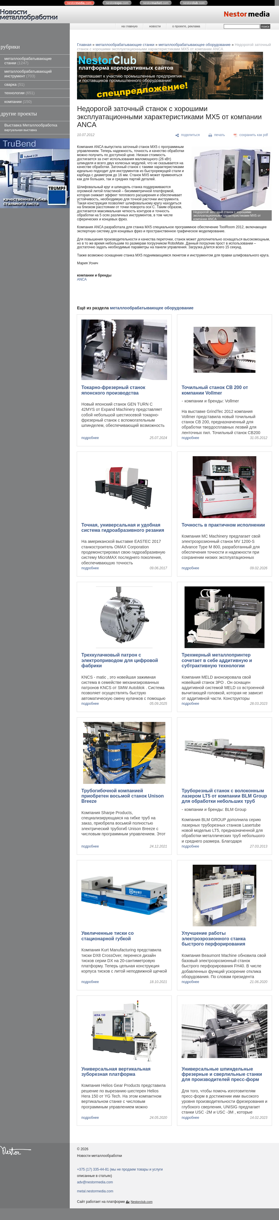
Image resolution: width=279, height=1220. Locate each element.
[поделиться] (187, 135)
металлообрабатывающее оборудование (195, 44)
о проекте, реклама (186, 26)
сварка (14, 84)
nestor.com (79, 3)
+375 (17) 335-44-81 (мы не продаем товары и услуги (120, 1169)
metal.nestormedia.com (95, 1191)
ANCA (82, 279)
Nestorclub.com (142, 1201)
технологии (19, 93)
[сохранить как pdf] (251, 135)
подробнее (90, 438)
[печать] (217, 135)
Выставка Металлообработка (30, 127)
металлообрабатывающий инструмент (28, 73)
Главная (84, 44)
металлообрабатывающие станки (28, 60)
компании (18, 101)
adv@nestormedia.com (95, 1182)
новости (154, 26)
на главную (129, 26)
